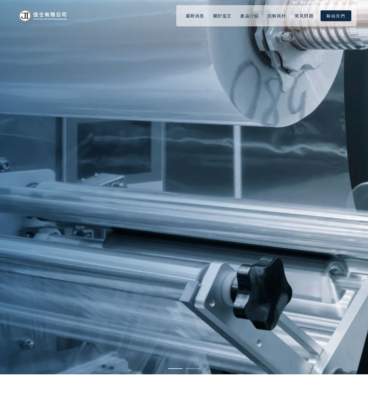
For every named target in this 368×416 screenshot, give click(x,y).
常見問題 (304, 16)
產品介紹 (249, 16)
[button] (175, 368)
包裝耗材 (276, 16)
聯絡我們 (336, 16)
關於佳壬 (222, 16)
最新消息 (195, 16)
